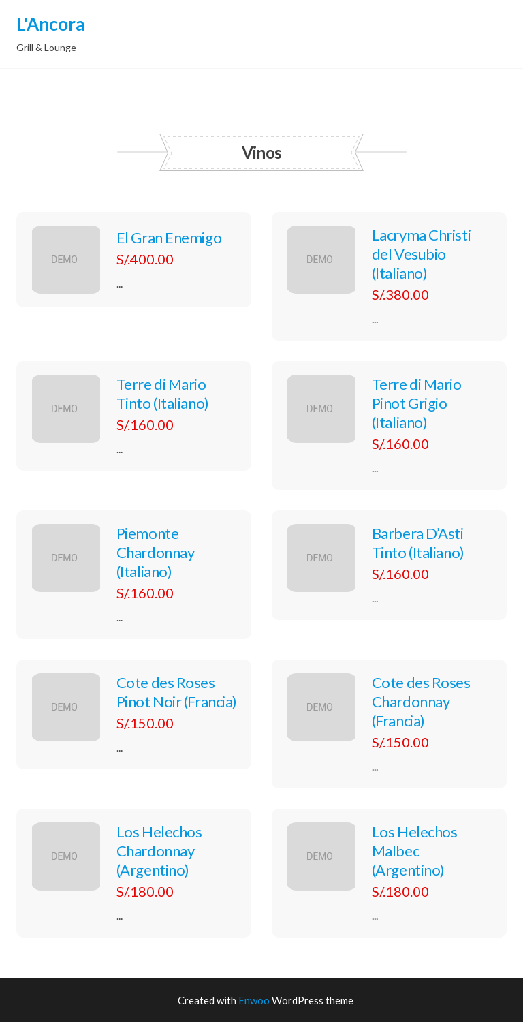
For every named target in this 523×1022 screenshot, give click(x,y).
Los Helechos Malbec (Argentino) (415, 850)
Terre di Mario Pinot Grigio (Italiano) (417, 403)
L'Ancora (50, 24)
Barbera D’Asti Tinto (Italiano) (418, 542)
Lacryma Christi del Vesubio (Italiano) (421, 254)
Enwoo (254, 1000)
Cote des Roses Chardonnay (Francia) (421, 701)
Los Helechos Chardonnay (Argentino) (159, 850)
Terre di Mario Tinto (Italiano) (162, 393)
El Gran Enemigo (168, 237)
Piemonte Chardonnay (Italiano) (155, 552)
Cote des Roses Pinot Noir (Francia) (176, 692)
